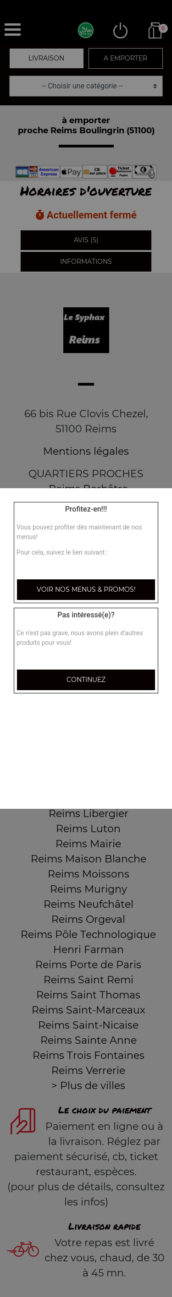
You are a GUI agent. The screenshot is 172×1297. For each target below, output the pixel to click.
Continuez (86, 680)
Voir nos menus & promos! (86, 589)
